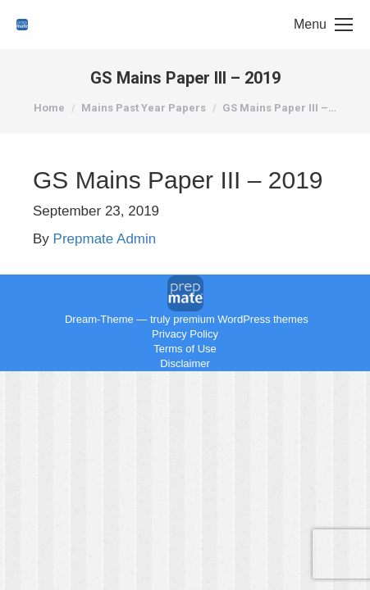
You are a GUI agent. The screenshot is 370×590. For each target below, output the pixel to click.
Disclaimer (185, 363)
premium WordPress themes (240, 319)
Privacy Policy (185, 334)
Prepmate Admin (105, 239)
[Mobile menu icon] (323, 24)
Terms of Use (185, 349)
